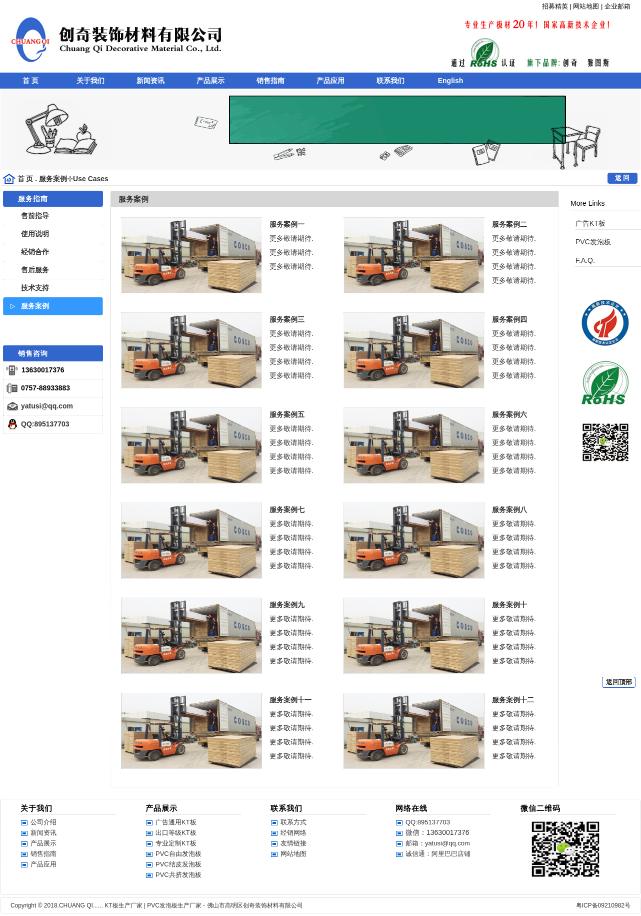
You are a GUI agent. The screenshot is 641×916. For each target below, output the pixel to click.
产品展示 (210, 81)
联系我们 (390, 81)
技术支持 (35, 288)
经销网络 (293, 832)
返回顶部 (619, 682)
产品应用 (330, 81)
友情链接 (293, 843)
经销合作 (35, 252)
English (451, 81)
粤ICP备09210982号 (603, 905)
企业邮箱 (617, 6)
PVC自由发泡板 (179, 853)
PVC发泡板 (593, 242)
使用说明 (35, 234)
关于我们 (90, 81)
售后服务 (35, 270)
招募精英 (555, 6)
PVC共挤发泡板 (179, 874)
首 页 (30, 81)
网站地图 (586, 6)
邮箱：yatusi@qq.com (438, 843)
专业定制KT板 (176, 843)
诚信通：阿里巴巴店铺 (438, 853)
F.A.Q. (585, 260)
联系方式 (293, 822)
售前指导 (35, 216)
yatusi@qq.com (47, 406)
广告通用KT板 (176, 822)
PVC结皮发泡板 (179, 864)
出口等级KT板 (176, 832)
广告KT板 (591, 223)
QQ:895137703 (45, 424)
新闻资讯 (150, 81)
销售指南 (270, 81)
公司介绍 (43, 822)
